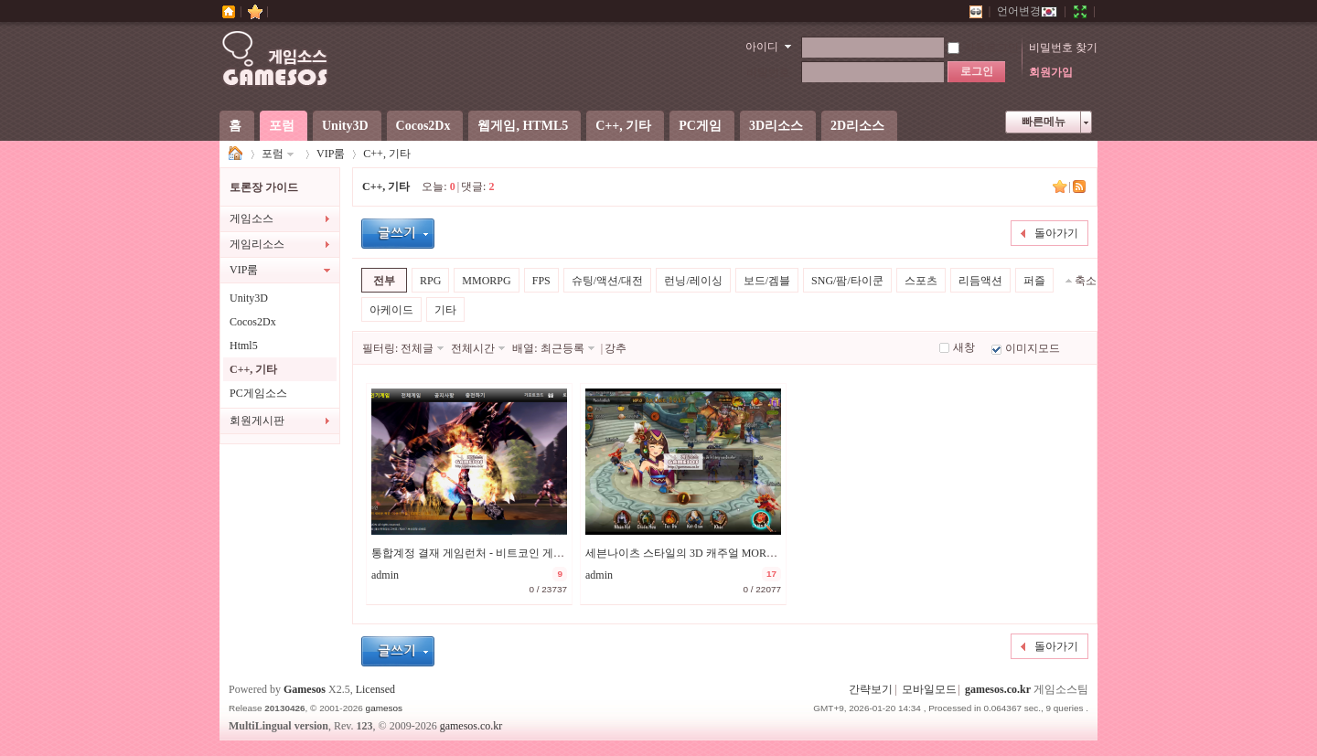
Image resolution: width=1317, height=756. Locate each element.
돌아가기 (1056, 233)
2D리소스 (857, 126)
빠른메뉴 (1043, 121)
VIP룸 (330, 153)
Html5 (244, 345)
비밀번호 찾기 (1063, 47)
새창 (964, 347)
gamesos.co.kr (998, 689)
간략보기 (871, 689)
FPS (541, 280)
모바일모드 (929, 689)
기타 (445, 309)
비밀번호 (768, 72)
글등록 (397, 233)
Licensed (375, 689)
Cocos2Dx (423, 126)
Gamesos (305, 689)
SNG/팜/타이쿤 (847, 280)
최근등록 (562, 348)
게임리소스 (257, 244)
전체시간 (473, 348)
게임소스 (236, 154)
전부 (384, 280)
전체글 (417, 348)
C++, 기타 (623, 126)
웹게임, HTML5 (522, 126)
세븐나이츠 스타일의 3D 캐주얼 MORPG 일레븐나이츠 (717, 553)
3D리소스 (776, 126)
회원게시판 (257, 420)
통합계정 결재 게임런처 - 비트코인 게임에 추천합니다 (502, 553)
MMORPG (486, 280)
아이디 (761, 46)
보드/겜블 (767, 280)
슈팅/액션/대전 (608, 280)
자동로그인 (983, 47)
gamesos (384, 708)
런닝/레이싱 (693, 280)
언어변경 (1027, 11)
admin (385, 575)
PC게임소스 (258, 393)
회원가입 (1051, 72)
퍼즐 (1034, 280)
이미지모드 (1032, 348)
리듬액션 (980, 280)
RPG (430, 280)
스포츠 (921, 280)
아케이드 (391, 309)
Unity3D (345, 126)
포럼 (281, 126)
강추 (615, 348)
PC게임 (700, 126)
